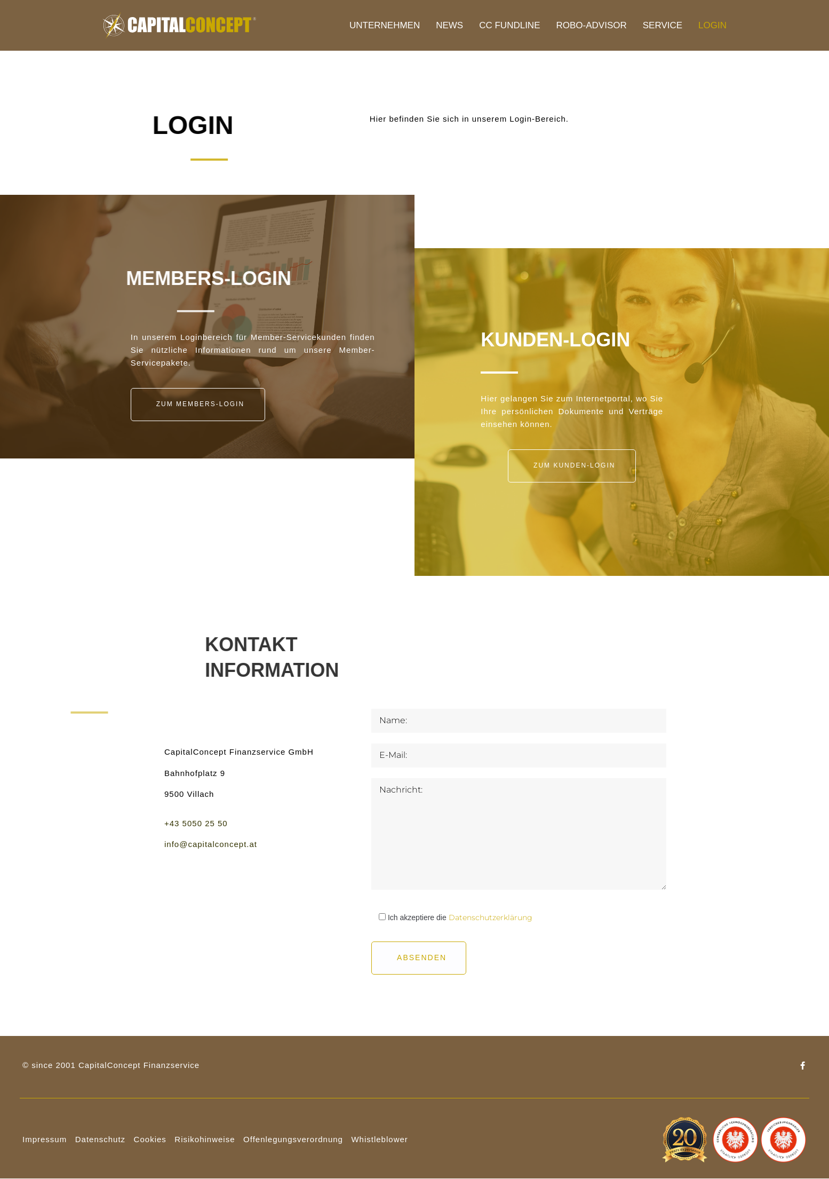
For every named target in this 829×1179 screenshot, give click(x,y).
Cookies (150, 1139)
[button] (198, 404)
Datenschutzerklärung (490, 917)
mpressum (46, 1139)
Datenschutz (100, 1139)
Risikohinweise (204, 1139)
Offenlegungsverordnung (293, 1139)
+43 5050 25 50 (196, 823)
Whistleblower (379, 1139)
